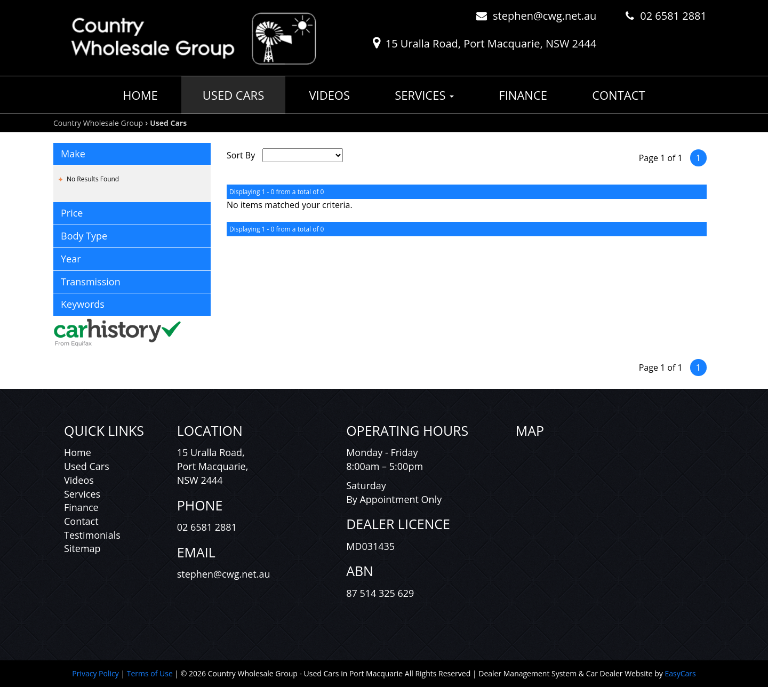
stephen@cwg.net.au (544, 16)
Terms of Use (151, 673)
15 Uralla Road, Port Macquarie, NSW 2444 (491, 43)
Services (424, 95)
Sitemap (82, 548)
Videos (329, 95)
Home (140, 95)
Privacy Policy (96, 673)
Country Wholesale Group (98, 123)
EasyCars (680, 673)
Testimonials (92, 535)
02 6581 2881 (673, 16)
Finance (523, 95)
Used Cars (233, 95)
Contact (618, 95)
